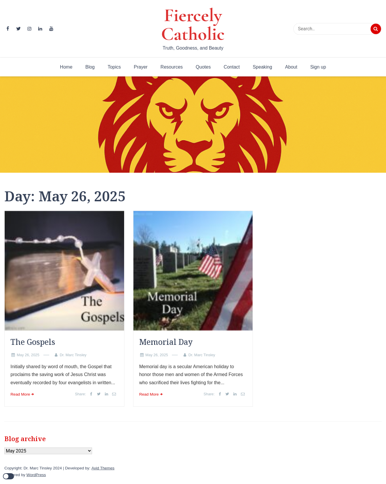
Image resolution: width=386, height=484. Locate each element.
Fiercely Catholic (193, 24)
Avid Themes (102, 468)
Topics (114, 66)
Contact (232, 66)
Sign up (318, 66)
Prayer (140, 66)
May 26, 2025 (28, 355)
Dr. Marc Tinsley (73, 355)
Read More (20, 394)
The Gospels (32, 342)
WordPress (36, 475)
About (291, 66)
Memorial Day (166, 342)
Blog (90, 66)
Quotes (203, 66)
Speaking (262, 66)
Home (66, 66)
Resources (172, 66)
